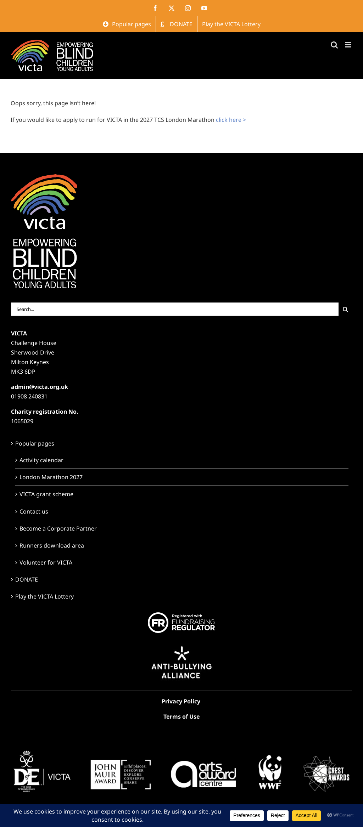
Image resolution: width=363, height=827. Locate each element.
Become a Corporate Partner (58, 528)
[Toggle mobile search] (334, 45)
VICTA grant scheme (46, 494)
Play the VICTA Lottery (44, 596)
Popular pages (34, 443)
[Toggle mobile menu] (348, 45)
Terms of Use (181, 716)
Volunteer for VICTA (45, 562)
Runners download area (51, 545)
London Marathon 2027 (51, 477)
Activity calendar (41, 460)
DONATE (26, 579)
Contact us (33, 511)
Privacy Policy (181, 701)
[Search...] (175, 309)
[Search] (345, 309)
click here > (231, 120)
